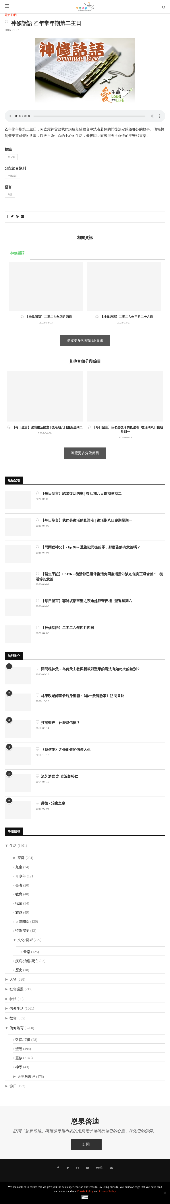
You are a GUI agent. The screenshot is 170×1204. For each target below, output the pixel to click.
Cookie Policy (85, 1191)
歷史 (18, 970)
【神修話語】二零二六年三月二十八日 (124, 317)
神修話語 (12, 176)
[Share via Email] (22, 217)
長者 (18, 885)
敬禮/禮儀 (22, 1040)
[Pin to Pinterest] (17, 217)
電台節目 (11, 15)
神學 (18, 1067)
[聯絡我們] (111, 1168)
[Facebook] (58, 1168)
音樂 (26, 952)
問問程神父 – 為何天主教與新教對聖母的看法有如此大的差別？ (88, 669)
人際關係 (22, 922)
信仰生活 (17, 1009)
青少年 (20, 876)
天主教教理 (26, 1077)
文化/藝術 (25, 940)
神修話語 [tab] (17, 253)
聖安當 (11, 157)
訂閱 (86, 1144)
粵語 (10, 194)
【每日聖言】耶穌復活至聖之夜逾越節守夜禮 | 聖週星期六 (84, 601)
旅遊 (18, 912)
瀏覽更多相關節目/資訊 (85, 341)
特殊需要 (22, 931)
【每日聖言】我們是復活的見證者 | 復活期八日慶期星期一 (84, 520)
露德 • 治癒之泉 (50, 803)
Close (85, 1197)
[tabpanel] (85, 293)
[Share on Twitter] (12, 217)
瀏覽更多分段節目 (85, 453)
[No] (164, 1193)
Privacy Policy (107, 1191)
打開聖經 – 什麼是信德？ (58, 722)
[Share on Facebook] (8, 217)
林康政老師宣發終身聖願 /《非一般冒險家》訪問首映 (80, 696)
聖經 (18, 1049)
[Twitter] (67, 1168)
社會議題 (17, 989)
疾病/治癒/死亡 (27, 961)
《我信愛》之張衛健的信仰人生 (63, 749)
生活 (13, 846)
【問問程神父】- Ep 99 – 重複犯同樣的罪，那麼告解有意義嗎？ (88, 547)
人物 (13, 979)
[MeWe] (99, 1168)
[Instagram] (77, 1168)
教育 (18, 894)
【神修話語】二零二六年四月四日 (46, 317)
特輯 (13, 999)
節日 (13, 1086)
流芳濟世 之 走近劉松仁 (57, 776)
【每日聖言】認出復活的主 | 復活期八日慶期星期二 (45, 427)
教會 (13, 1018)
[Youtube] (87, 1168)
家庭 (21, 858)
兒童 (18, 867)
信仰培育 (17, 1028)
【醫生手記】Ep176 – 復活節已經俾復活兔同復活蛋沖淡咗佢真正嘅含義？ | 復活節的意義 (99, 576)
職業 (18, 903)
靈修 (18, 1058)
